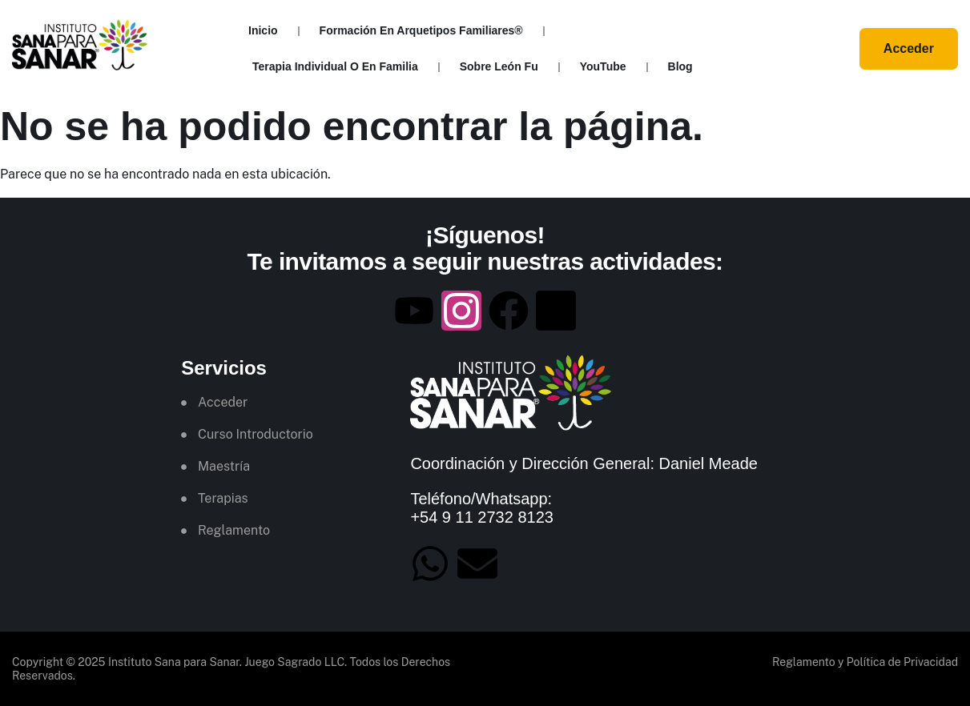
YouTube (603, 66)
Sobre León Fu (499, 66)
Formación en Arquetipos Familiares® (421, 30)
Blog (680, 66)
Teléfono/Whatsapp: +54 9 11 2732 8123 (481, 508)
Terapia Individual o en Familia (335, 66)
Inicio (263, 30)
